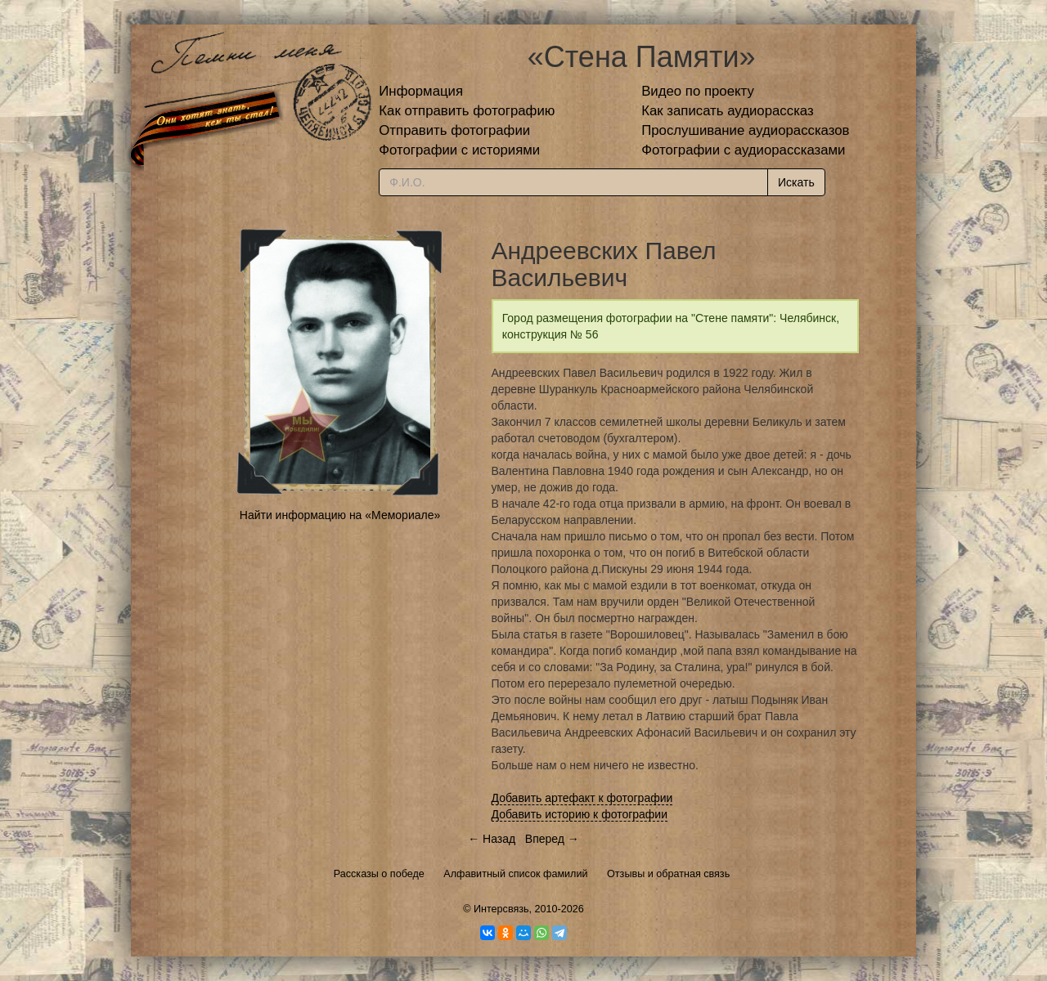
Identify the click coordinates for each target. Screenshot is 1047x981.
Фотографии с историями (459, 150)
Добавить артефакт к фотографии (582, 797)
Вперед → (552, 838)
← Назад (491, 838)
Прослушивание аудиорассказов (745, 130)
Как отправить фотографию (467, 111)
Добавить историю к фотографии (580, 814)
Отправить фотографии (454, 130)
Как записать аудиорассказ (727, 111)
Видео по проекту (697, 91)
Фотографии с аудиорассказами (743, 150)
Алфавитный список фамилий (515, 874)
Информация (421, 91)
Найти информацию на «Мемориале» (340, 515)
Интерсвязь (501, 909)
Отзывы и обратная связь (668, 874)
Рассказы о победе (379, 874)
